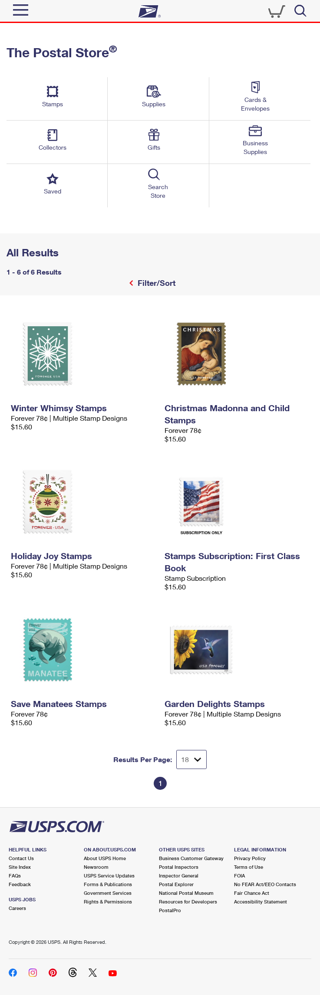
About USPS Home (105, 858)
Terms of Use (248, 867)
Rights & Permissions (108, 901)
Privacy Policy (250, 858)
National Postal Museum (186, 893)
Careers (17, 908)
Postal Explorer (176, 884)
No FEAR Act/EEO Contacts (265, 884)
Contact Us (21, 858)
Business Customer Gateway (191, 858)
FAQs (15, 875)
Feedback (20, 884)
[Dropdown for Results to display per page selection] (191, 759)
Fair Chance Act (251, 893)
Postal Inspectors (178, 867)
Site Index (20, 867)
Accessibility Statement (260, 901)
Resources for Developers (188, 901)
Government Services (108, 893)
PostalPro (170, 910)
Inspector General (178, 875)
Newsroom (96, 867)
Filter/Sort (155, 283)
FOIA (239, 875)
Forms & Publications (108, 884)
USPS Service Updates (109, 875)
